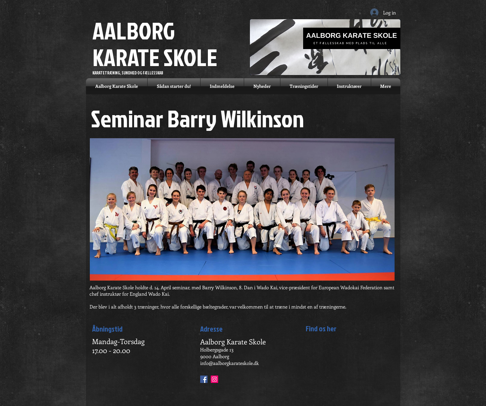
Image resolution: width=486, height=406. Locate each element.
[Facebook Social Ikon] (204, 379)
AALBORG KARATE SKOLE (154, 43)
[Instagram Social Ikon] (214, 379)
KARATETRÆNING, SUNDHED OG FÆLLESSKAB (127, 73)
